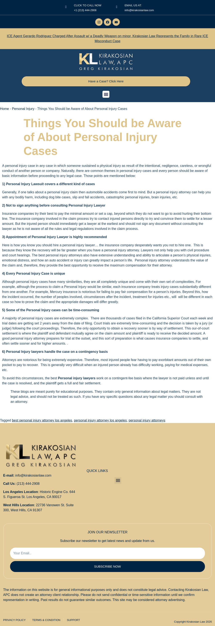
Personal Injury (23, 109)
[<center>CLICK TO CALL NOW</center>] (66, 7)
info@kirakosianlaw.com (33, 475)
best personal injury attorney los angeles (42, 420)
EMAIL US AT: (133, 5)
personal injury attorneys (147, 420)
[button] (105, 94)
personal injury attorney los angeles (100, 420)
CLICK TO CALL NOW (87, 5)
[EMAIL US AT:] (116, 7)
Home (4, 109)
